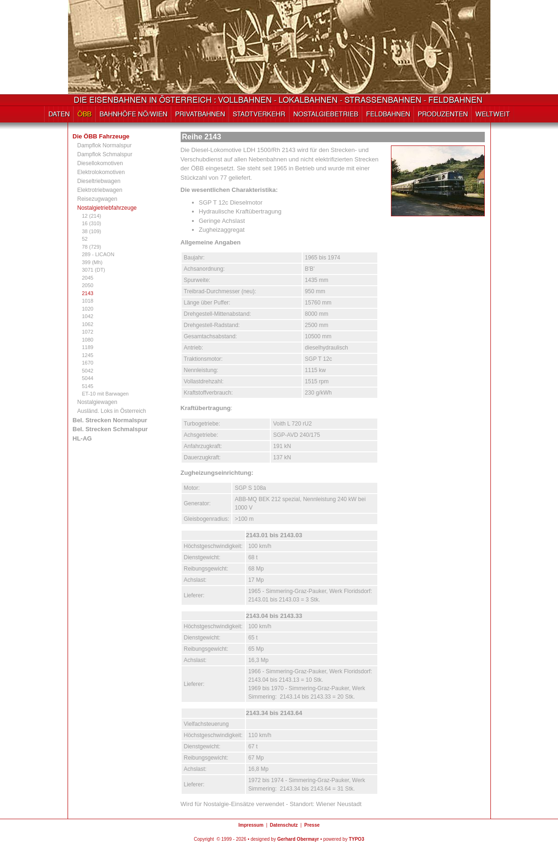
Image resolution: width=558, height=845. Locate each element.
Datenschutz (284, 825)
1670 (87, 362)
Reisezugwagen (97, 199)
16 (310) (91, 223)
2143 (87, 293)
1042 (87, 316)
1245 (87, 355)
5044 (87, 378)
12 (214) (91, 216)
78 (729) (91, 247)
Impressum (250, 825)
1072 (87, 332)
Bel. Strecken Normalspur (110, 420)
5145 (87, 386)
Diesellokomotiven (100, 163)
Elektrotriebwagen (99, 190)
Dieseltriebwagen (99, 181)
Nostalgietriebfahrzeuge (107, 208)
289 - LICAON (98, 254)
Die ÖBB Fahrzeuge (101, 136)
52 (85, 239)
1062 (87, 324)
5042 (87, 370)
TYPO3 (356, 839)
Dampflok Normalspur (104, 145)
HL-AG (82, 438)
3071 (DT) (94, 270)
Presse (312, 825)
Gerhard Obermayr (298, 839)
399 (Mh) (92, 262)
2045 (87, 278)
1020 (87, 309)
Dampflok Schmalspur (104, 154)
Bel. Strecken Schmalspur (110, 429)
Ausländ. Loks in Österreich (111, 411)
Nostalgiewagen (97, 402)
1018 (87, 301)
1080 (87, 340)
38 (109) (91, 231)
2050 (87, 285)
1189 (87, 347)
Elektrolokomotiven (101, 172)
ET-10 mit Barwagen (105, 393)
